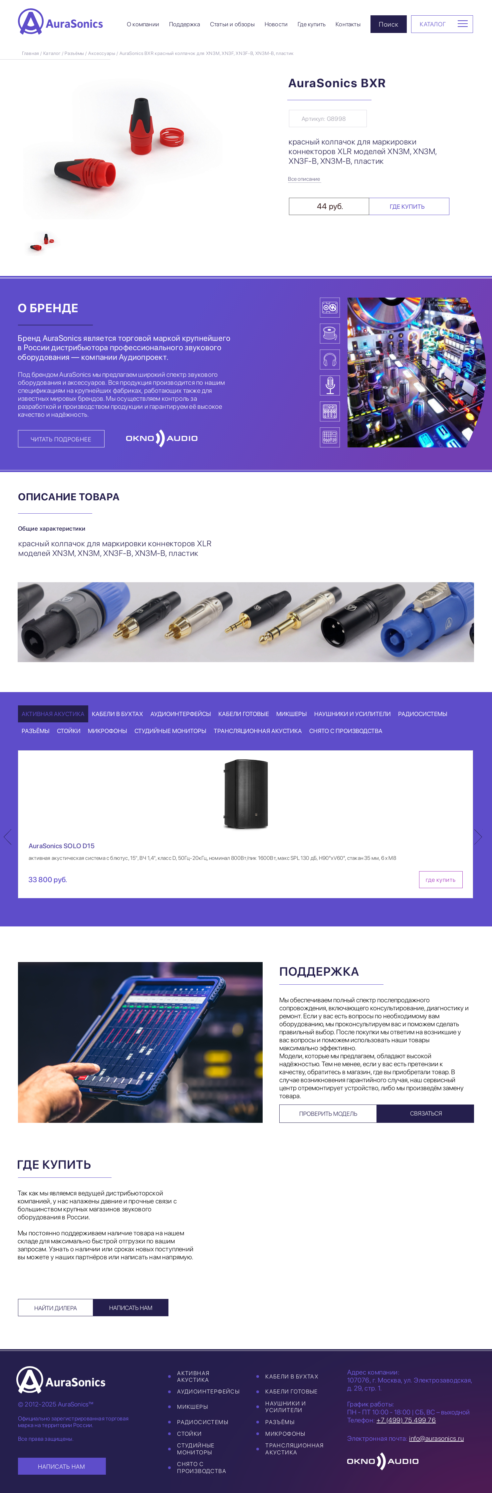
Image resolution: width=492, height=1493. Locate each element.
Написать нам (130, 1307)
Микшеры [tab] (291, 713)
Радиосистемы (202, 1422)
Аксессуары (102, 53)
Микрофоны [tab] (107, 730)
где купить (441, 879)
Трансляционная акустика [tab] (258, 730)
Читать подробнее (61, 439)
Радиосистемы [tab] (422, 713)
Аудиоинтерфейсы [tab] (180, 713)
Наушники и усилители (285, 1406)
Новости (276, 24)
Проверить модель (328, 1113)
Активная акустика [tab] (53, 713)
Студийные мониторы (196, 1448)
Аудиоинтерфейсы (208, 1391)
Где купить (312, 24)
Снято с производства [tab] (345, 730)
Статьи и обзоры (232, 24)
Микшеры (192, 1406)
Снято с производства (201, 1467)
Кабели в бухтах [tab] (117, 713)
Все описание (304, 179)
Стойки (189, 1433)
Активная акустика (193, 1376)
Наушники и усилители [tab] (352, 713)
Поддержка (184, 24)
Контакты (348, 24)
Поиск (388, 24)
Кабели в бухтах (292, 1376)
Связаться (426, 1113)
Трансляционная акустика (294, 1448)
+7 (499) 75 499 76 (406, 1420)
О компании (143, 24)
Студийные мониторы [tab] (170, 730)
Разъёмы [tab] (36, 730)
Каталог (52, 53)
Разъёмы (74, 53)
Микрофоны (285, 1433)
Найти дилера (55, 1308)
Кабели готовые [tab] (243, 713)
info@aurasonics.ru (436, 1438)
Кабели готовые (291, 1391)
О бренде (48, 308)
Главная (30, 53)
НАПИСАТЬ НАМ (61, 1466)
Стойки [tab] (69, 730)
